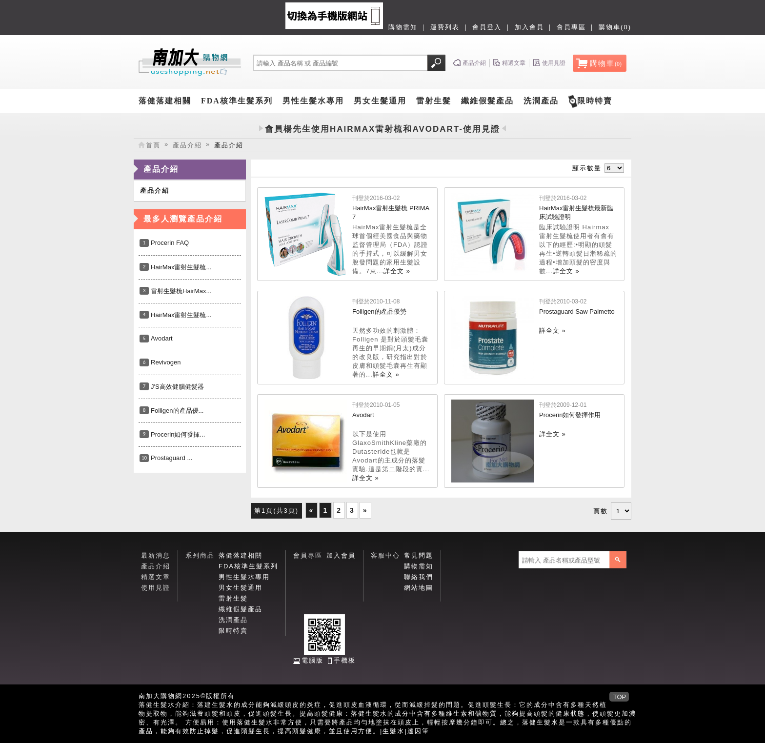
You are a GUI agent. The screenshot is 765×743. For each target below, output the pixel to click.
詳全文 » (396, 271)
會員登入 (487, 27)
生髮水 (393, 731)
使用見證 (155, 587)
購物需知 (403, 27)
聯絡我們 (418, 577)
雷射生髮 (433, 101)
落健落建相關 (165, 101)
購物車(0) (615, 27)
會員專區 (571, 27)
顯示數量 (587, 168)
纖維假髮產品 (487, 101)
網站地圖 (418, 587)
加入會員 (529, 27)
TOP (619, 697)
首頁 (153, 145)
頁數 (600, 511)
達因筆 (418, 731)
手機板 (345, 660)
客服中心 (385, 555)
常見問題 (418, 555)
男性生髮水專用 (313, 101)
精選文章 (155, 577)
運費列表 (445, 27)
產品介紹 (187, 145)
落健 (146, 704)
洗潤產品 (541, 101)
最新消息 (155, 555)
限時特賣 (594, 101)
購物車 (606, 63)
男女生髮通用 (380, 101)
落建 (204, 704)
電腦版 (312, 660)
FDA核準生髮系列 (237, 101)
